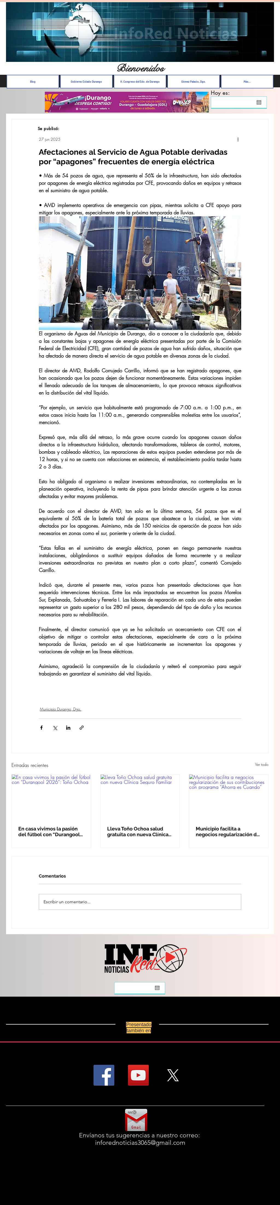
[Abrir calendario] (259, 102)
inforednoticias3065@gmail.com (140, 1142)
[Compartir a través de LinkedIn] (68, 727)
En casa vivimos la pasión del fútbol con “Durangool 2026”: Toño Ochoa (49, 831)
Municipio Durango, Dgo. (60, 709)
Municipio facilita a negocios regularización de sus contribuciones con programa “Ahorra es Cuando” (228, 831)
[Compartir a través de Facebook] (41, 727)
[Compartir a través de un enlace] (81, 727)
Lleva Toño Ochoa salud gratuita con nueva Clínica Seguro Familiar (137, 831)
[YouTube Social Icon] (138, 1075)
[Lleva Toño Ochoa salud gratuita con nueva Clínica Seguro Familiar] (140, 797)
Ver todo (262, 764)
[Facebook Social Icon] (104, 1075)
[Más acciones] (238, 139)
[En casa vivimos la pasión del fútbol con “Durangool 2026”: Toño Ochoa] (51, 797)
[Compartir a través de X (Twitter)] (54, 727)
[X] (172, 1075)
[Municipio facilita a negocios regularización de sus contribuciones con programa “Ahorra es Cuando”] (228, 797)
